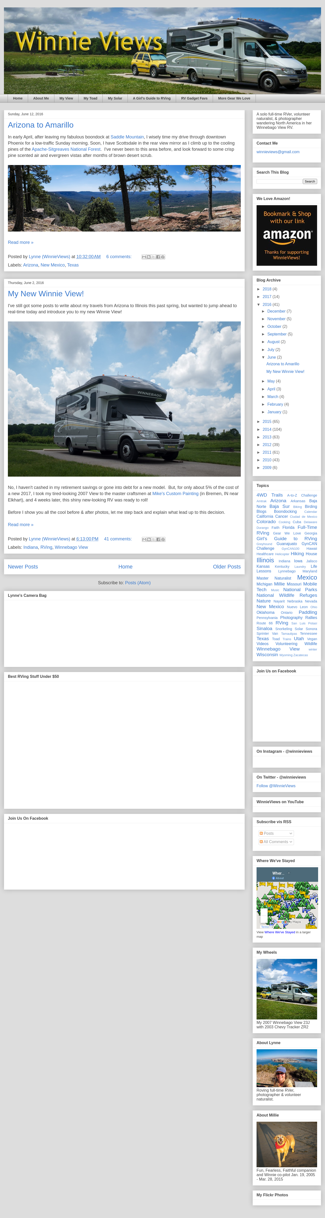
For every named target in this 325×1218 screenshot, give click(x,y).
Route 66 (265, 623)
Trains (287, 639)
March (273, 397)
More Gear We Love (234, 98)
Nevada (311, 601)
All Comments (274, 842)
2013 (268, 437)
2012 (268, 445)
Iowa (298, 561)
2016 (268, 304)
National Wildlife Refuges (287, 595)
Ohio (313, 607)
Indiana (30, 547)
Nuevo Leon (297, 607)
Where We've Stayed (279, 932)
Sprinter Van (267, 633)
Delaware (310, 522)
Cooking (284, 522)
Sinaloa (264, 628)
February (275, 404)
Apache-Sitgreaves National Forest (66, 149)
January (274, 412)
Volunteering (286, 644)
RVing (46, 547)
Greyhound (264, 544)
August (274, 342)
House (311, 554)
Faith (275, 528)
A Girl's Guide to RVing (152, 98)
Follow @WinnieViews (276, 786)
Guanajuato (286, 544)
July (271, 350)
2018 (268, 289)
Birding (311, 506)
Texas (73, 265)
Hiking (297, 553)
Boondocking (285, 511)
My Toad (91, 98)
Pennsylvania (267, 618)
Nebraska (295, 601)
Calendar (310, 512)
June (272, 357)
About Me (41, 98)
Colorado (266, 521)
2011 (268, 452)
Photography (291, 618)
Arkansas (298, 501)
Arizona (30, 265)
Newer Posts (23, 567)
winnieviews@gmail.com (278, 152)
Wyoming (285, 655)
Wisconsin (267, 654)
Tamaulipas (289, 633)
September (277, 334)
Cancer (281, 516)
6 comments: (119, 256)
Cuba (297, 522)
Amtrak (262, 501)
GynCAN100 (290, 549)
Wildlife (310, 644)
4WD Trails (270, 495)
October (274, 326)
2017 (268, 297)
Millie (279, 583)
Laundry (300, 566)
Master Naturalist (274, 578)
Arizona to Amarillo (41, 124)
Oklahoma (266, 612)
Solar (299, 629)
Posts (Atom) (138, 582)
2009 (268, 468)
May (271, 381)
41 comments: (118, 538)
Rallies (311, 618)
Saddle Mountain (127, 136)
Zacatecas (300, 655)
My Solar (115, 98)
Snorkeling (283, 629)
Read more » (20, 242)
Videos (263, 644)
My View (66, 98)
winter (313, 649)
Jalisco (311, 561)
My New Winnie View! (46, 293)
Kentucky (282, 566)
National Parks (300, 589)
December (277, 311)
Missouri (294, 584)
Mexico (307, 577)
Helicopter (282, 554)
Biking (297, 507)
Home (18, 98)
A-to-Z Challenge (302, 495)
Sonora (311, 629)
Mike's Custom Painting (175, 493)
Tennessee (308, 633)
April (271, 389)
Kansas (263, 566)
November (277, 319)
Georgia (311, 533)
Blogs (261, 511)
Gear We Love (287, 533)
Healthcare (265, 554)
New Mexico (53, 265)
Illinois (265, 560)
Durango (263, 528)
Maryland (310, 571)
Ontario (286, 613)
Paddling (308, 612)
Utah (299, 638)
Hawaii (312, 549)
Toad (276, 639)
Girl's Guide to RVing (287, 538)
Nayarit (279, 601)
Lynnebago (287, 571)
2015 (268, 421)
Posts (267, 833)
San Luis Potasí (304, 623)
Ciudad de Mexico (303, 516)
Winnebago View (71, 547)
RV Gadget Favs (194, 98)
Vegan (312, 639)
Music (275, 590)
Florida (288, 527)
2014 (268, 429)
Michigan (264, 584)
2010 (268, 460)
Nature (264, 600)
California (265, 516)
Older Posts (227, 567)
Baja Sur (279, 506)
